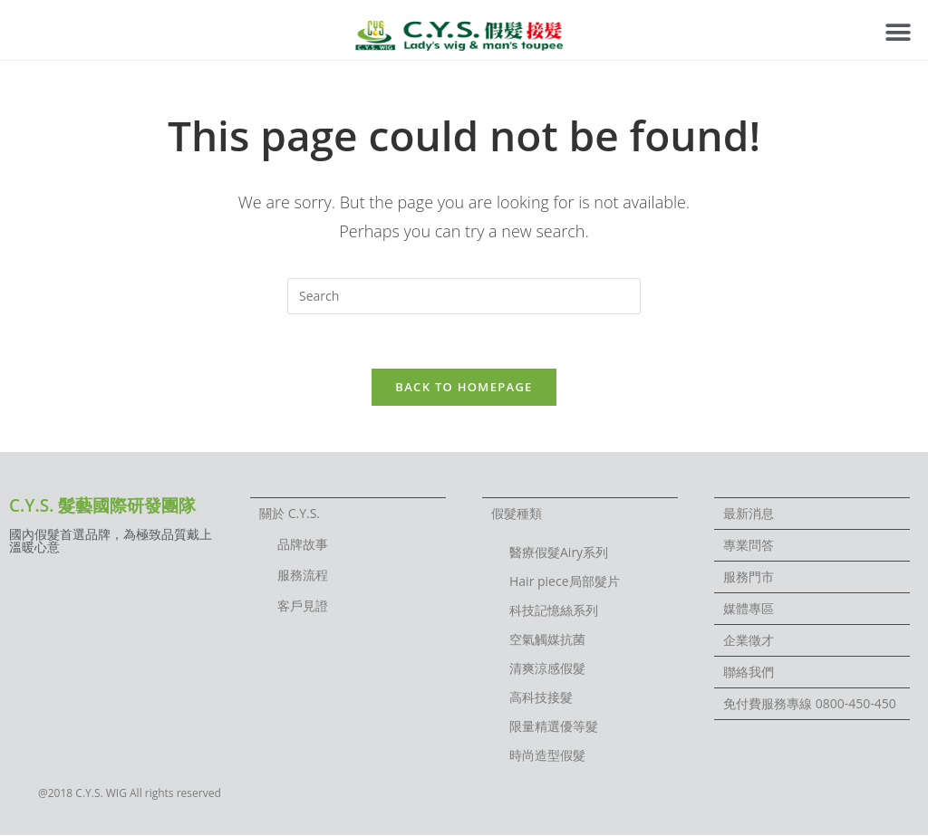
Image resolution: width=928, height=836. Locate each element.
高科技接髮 (541, 697)
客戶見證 (302, 606)
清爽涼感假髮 (547, 668)
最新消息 (748, 514)
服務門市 (748, 577)
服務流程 (302, 575)
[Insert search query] (464, 296)
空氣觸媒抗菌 (547, 640)
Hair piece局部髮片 (564, 582)
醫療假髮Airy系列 (558, 553)
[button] (898, 32)
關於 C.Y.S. (289, 514)
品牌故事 (302, 544)
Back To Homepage (463, 388)
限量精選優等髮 (553, 726)
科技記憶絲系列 (553, 611)
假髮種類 (516, 514)
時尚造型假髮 (547, 755)
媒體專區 (748, 609)
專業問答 (748, 545)
